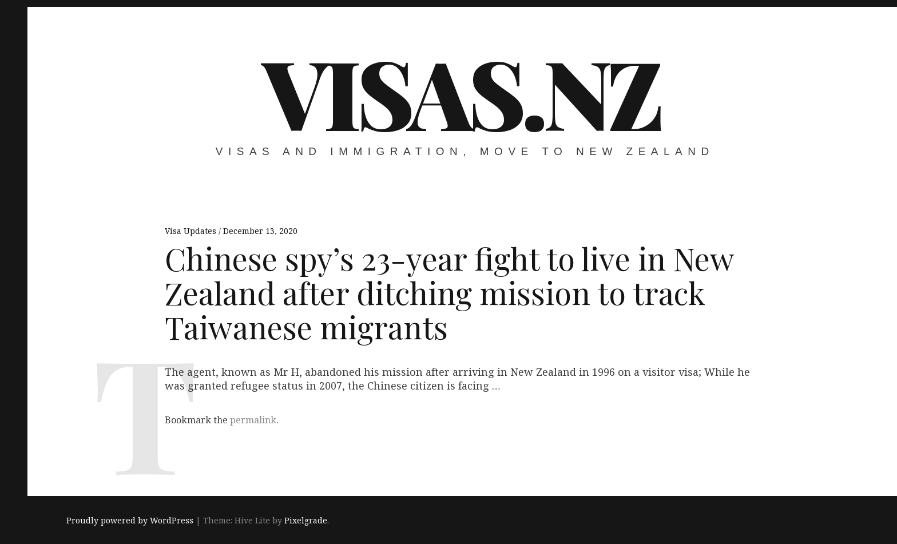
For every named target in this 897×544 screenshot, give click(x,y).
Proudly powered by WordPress (129, 520)
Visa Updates (192, 230)
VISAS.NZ (461, 91)
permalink (253, 420)
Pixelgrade (305, 520)
